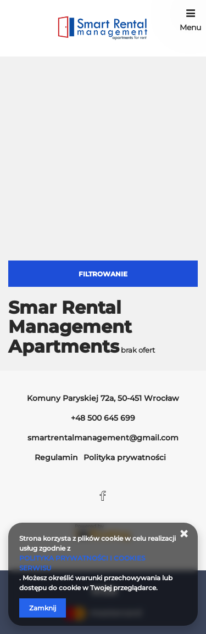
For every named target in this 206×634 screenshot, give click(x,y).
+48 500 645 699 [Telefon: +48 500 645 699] (103, 418)
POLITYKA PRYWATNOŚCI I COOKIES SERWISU (82, 563)
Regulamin (56, 457)
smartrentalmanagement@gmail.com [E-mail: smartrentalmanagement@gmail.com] (103, 438)
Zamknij (42, 608)
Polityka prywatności (124, 457)
